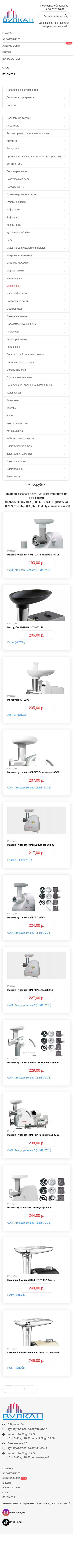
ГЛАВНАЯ (7, 1468)
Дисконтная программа (20, 97)
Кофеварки (13, 209)
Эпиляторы (13, 476)
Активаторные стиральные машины (28, 133)
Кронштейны (14, 224)
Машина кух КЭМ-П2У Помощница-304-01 (30, 1207)
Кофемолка (13, 217)
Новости (11, 105)
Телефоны (13, 400)
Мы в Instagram (14, 1512)
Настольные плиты (18, 301)
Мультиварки (14, 278)
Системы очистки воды (20, 362)
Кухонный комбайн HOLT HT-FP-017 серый (31, 1280)
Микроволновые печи (19, 255)
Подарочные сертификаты (22, 90)
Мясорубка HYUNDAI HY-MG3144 (25, 627)
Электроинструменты (19, 453)
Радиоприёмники (17, 339)
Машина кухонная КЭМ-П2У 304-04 (26, 917)
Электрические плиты (19, 446)
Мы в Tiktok (12, 1522)
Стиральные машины (19, 377)
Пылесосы (13, 331)
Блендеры (13, 148)
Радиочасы (13, 347)
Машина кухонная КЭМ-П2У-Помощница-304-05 (33, 554)
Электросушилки (16, 461)
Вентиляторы (14, 163)
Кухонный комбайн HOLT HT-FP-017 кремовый (33, 1352)
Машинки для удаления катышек (26, 247)
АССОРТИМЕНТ (11, 1473)
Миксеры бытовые (17, 263)
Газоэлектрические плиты (22, 194)
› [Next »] (32, 1389)
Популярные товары (19, 118)
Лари (9, 240)
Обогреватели (15, 308)
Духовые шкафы (16, 202)
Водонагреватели (17, 171)
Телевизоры (14, 392)
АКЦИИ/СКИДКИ (14, 1478)
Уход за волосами (17, 423)
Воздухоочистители (18, 179)
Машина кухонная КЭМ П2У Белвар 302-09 (30, 845)
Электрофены (15, 469)
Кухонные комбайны (18, 232)
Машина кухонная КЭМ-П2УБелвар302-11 (30, 990)
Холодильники (15, 430)
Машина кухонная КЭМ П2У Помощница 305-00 (33, 1062)
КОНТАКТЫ (8, 74)
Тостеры (11, 408)
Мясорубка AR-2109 (18, 700)
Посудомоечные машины (21, 324)
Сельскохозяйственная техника (25, 354)
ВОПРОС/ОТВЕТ (11, 1487)
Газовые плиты (15, 186)
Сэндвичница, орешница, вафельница (29, 385)
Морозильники (15, 270)
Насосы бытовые (17, 293)
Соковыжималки (16, 369)
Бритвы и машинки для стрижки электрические (34, 156)
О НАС (6, 67)
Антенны (12, 141)
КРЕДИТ (6, 1483)
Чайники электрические (20, 438)
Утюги (10, 415)
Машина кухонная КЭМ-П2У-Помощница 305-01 (33, 772)
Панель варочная (17, 316)
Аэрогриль (13, 125)
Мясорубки (13, 285)
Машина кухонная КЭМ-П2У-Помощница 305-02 (33, 1135)
